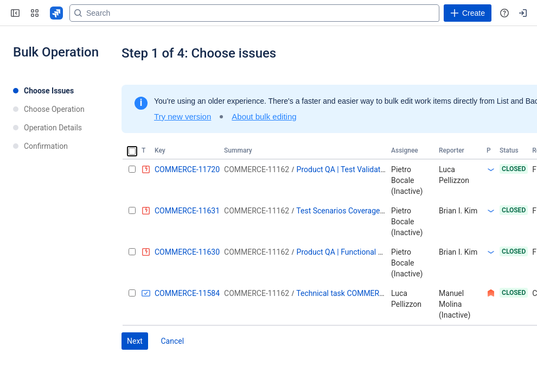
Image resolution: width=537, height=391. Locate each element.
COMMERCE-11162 (256, 169)
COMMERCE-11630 (187, 252)
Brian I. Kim (458, 210)
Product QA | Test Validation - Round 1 (361, 169)
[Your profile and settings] (522, 13)
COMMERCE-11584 (187, 293)
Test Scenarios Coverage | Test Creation (363, 210)
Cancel (172, 341)
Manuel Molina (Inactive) (454, 304)
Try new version (182, 116)
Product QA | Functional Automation (357, 252)
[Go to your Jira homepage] (56, 13)
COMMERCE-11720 (187, 169)
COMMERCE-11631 (187, 210)
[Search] (254, 13)
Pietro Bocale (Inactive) (407, 180)
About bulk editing (264, 116)
